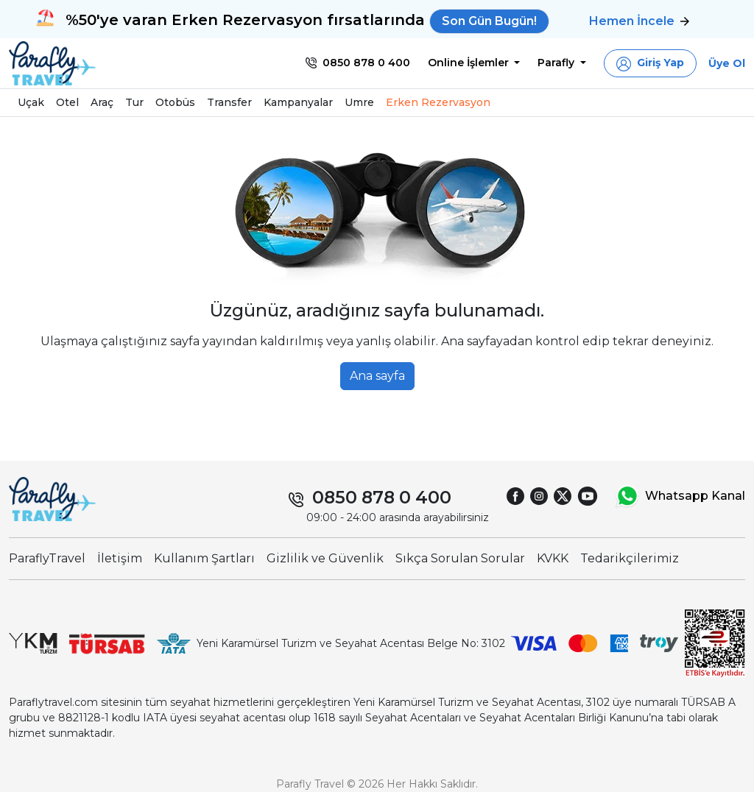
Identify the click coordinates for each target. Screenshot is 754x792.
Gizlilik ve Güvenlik (325, 558)
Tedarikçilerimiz (629, 558)
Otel (67, 102)
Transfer (229, 102)
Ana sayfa (377, 376)
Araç (102, 102)
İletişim (119, 558)
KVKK (552, 558)
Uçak (31, 102)
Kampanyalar (298, 102)
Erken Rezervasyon (438, 102)
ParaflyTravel (47, 558)
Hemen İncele (639, 21)
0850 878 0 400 (381, 497)
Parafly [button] (557, 62)
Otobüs (175, 102)
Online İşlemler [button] (470, 62)
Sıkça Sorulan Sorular (460, 558)
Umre (359, 102)
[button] (650, 63)
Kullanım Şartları (204, 558)
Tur (134, 102)
